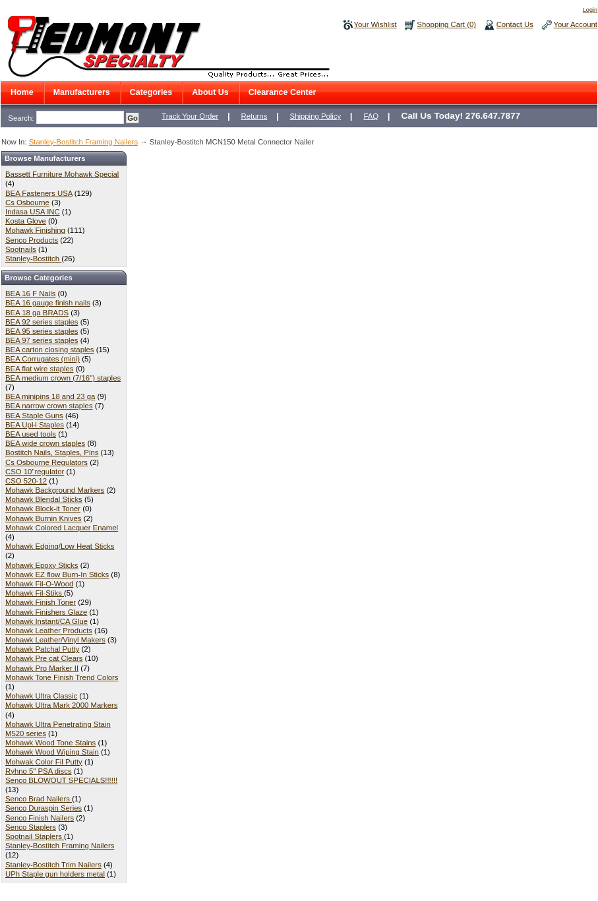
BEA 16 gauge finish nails (47, 303)
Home (22, 92)
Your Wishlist (375, 24)
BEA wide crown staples (45, 443)
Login (590, 10)
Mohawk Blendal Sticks (43, 499)
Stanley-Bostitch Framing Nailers (83, 142)
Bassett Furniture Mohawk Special (62, 174)
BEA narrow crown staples (49, 406)
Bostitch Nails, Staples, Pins (51, 452)
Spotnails (20, 249)
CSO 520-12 (26, 481)
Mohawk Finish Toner (40, 602)
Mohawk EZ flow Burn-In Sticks (57, 574)
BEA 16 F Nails (30, 293)
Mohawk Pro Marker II (41, 668)
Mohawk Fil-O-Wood (39, 584)
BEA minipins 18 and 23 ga (50, 396)
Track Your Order (190, 116)
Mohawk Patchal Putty (42, 649)
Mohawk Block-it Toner (42, 509)
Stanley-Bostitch (33, 259)
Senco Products (31, 240)
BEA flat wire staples (39, 369)
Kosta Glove (25, 221)
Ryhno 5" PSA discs (38, 771)
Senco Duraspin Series (43, 808)
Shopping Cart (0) (446, 24)
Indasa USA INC (32, 212)
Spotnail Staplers (34, 836)
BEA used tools (30, 434)
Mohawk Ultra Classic (41, 696)
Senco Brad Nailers (38, 799)
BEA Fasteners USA (39, 193)
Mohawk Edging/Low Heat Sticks (59, 546)
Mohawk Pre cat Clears (43, 658)
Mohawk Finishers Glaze (46, 612)
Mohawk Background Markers (54, 490)
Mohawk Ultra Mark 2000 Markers (61, 705)
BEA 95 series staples (41, 331)
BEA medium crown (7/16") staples (63, 378)
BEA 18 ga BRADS (37, 313)
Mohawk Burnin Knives (43, 518)
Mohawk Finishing (35, 230)
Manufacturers (81, 92)
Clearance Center (282, 92)
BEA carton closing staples (49, 350)
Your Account (575, 24)
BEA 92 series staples (41, 322)
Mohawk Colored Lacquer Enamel (61, 528)
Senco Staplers (30, 827)
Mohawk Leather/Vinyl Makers (55, 640)
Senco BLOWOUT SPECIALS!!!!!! (61, 780)
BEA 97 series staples (41, 340)
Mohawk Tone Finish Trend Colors (62, 677)
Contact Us (514, 24)
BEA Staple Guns (34, 415)
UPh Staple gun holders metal (55, 874)
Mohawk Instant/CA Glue (46, 621)
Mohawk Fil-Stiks (34, 593)
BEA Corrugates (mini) (42, 359)
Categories (151, 92)
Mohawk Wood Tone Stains (50, 743)
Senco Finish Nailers (39, 818)
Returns (254, 116)
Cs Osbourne (27, 202)
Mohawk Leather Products (48, 631)
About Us (210, 92)
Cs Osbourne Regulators (46, 462)
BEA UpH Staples (34, 425)
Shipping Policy (316, 116)
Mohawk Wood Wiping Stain (52, 752)
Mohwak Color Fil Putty (43, 762)
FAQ (370, 116)
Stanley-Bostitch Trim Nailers (53, 865)
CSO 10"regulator (34, 472)
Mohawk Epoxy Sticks (41, 565)
